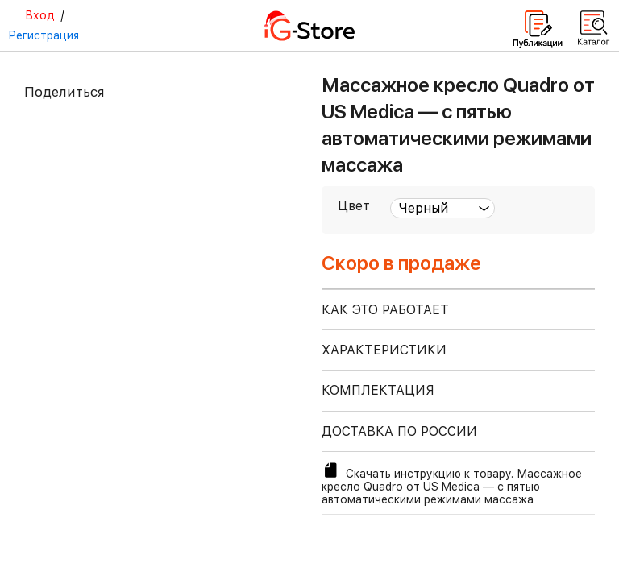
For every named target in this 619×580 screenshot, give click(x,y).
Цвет (354, 205)
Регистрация (43, 35)
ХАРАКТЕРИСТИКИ (384, 350)
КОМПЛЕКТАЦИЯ (378, 390)
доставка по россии (399, 431)
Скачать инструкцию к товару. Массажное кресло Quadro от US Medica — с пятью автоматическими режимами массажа (452, 483)
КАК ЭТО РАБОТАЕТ (385, 309)
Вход (40, 15)
